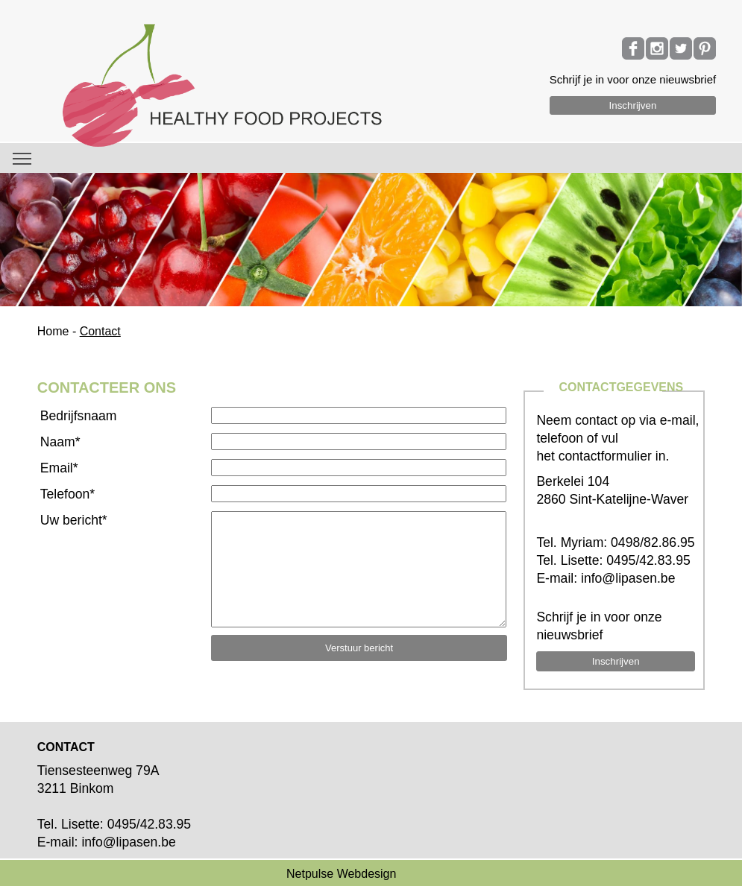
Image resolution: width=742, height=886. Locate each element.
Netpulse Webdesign (341, 873)
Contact (100, 331)
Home (53, 331)
